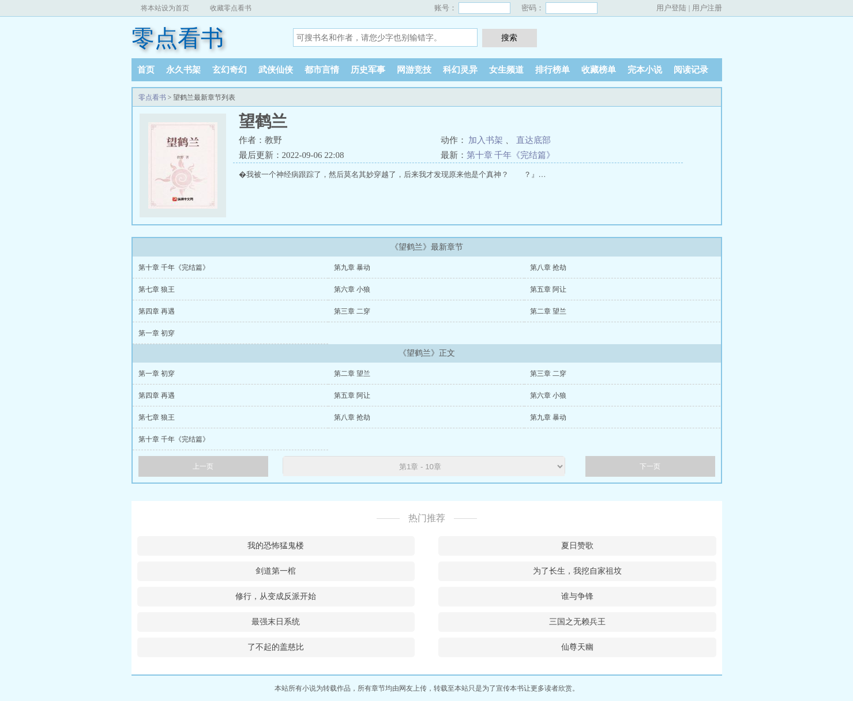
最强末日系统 (275, 621)
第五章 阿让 (548, 289)
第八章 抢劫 (548, 267)
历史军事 (368, 69)
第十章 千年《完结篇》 (511, 155)
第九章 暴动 (352, 267)
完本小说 (644, 69)
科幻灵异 (460, 69)
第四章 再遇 (156, 311)
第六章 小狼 (352, 289)
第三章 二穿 (352, 311)
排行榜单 (552, 69)
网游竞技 (414, 69)
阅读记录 (691, 69)
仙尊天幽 (577, 647)
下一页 (650, 466)
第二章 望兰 (548, 311)
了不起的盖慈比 (275, 647)
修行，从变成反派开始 (275, 596)
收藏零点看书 (230, 8)
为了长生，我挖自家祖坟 (577, 571)
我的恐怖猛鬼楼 (275, 545)
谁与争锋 (577, 596)
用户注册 (707, 7)
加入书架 (485, 140)
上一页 (203, 466)
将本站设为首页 (165, 8)
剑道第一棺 (275, 571)
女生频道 (506, 69)
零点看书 (177, 38)
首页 (146, 69)
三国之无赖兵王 (577, 621)
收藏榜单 (598, 69)
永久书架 (183, 69)
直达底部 (533, 140)
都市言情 (322, 69)
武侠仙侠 (275, 69)
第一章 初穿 (156, 333)
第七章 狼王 (156, 289)
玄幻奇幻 (229, 69)
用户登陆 (671, 7)
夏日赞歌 (577, 545)
